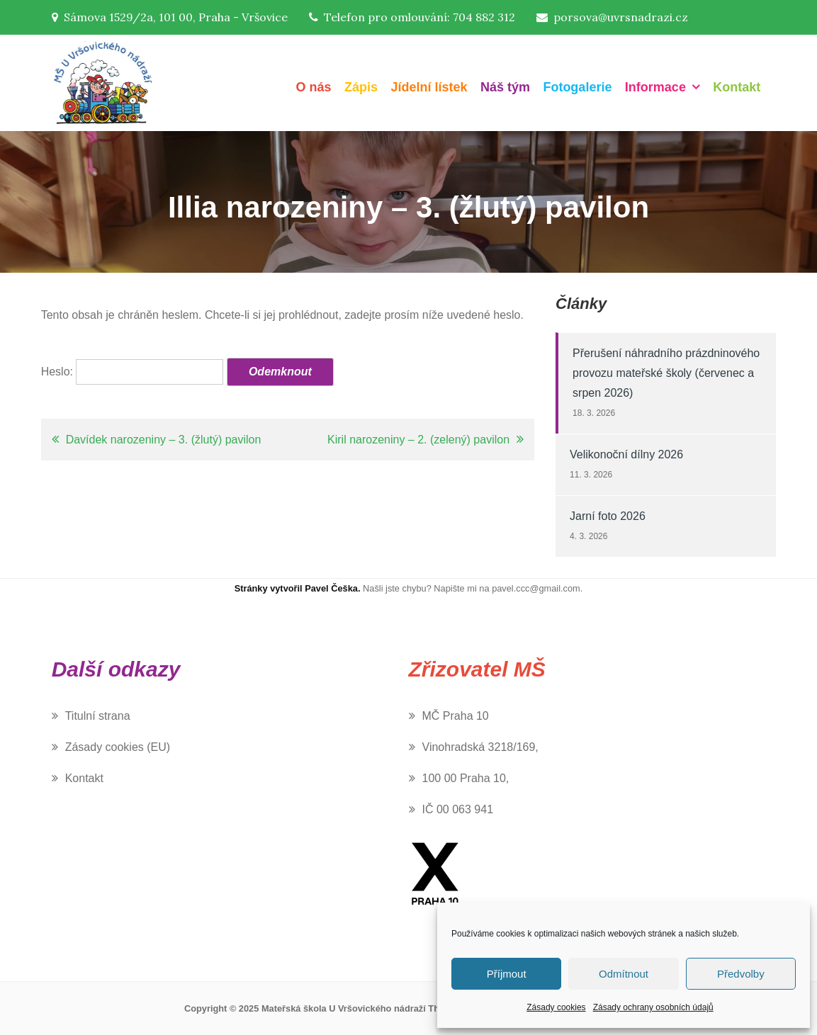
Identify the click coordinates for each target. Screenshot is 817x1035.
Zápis (361, 87)
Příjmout (506, 974)
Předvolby (741, 974)
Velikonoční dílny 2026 (626, 454)
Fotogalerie (577, 87)
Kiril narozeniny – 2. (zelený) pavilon (418, 440)
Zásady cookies (555, 1007)
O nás (313, 87)
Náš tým (505, 87)
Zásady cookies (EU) (118, 747)
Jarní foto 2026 (608, 516)
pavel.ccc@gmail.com (536, 588)
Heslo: (132, 372)
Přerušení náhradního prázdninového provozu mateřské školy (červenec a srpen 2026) (666, 373)
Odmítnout (623, 974)
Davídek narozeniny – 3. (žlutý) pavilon (163, 440)
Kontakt (736, 87)
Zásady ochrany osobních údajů (653, 1007)
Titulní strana (97, 716)
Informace (655, 87)
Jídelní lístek (428, 87)
